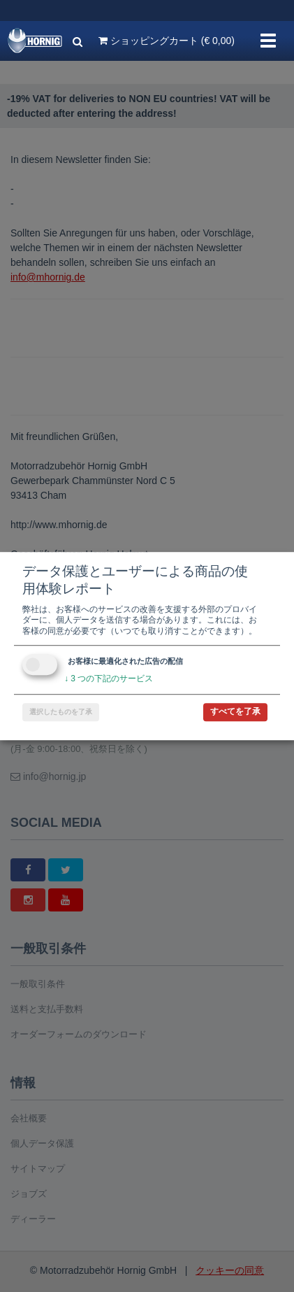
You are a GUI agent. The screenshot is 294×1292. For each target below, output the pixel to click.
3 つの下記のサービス (108, 679)
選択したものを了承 (60, 712)
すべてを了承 (235, 711)
